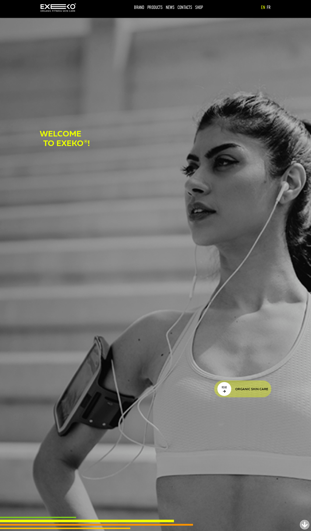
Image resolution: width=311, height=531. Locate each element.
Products (154, 7)
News (170, 7)
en (263, 7)
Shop (199, 7)
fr (269, 7)
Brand (139, 7)
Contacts (185, 7)
